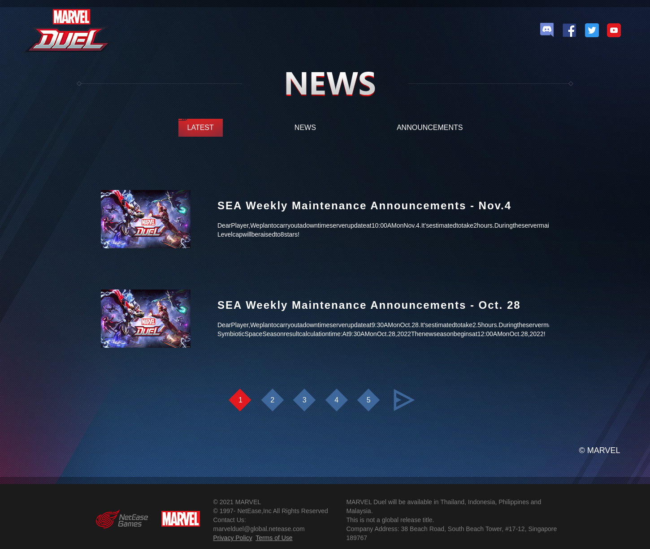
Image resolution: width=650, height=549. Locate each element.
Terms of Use (274, 537)
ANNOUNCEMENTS (430, 127)
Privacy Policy (232, 537)
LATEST (200, 127)
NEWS (305, 127)
